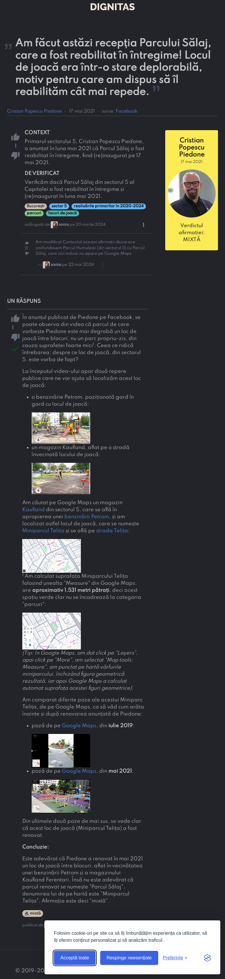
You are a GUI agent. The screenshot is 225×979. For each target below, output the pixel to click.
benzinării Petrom (86, 516)
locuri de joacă (62, 213)
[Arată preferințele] (175, 957)
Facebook (126, 111)
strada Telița (112, 530)
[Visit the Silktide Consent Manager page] (207, 957)
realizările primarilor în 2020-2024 (109, 206)
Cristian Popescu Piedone (34, 111)
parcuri (34, 213)
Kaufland (33, 509)
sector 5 (59, 206)
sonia (64, 225)
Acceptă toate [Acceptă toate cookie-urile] (74, 957)
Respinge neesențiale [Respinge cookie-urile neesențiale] (129, 957)
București (36, 206)
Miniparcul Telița (43, 530)
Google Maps (79, 725)
